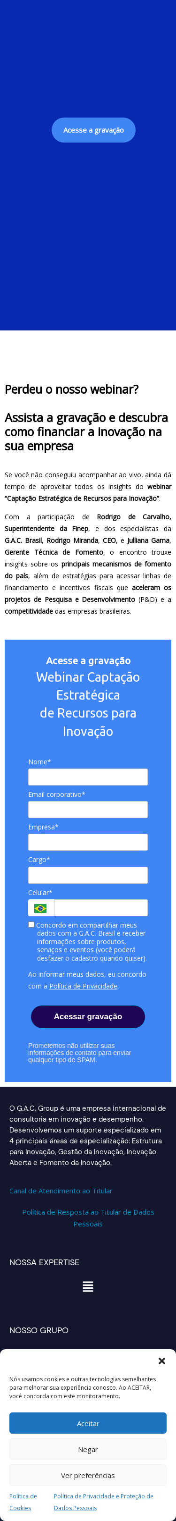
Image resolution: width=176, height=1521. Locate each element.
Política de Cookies (23, 1502)
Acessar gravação (88, 1016)
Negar (88, 1449)
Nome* (39, 762)
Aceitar (88, 1423)
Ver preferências (88, 1475)
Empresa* (43, 827)
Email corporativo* (56, 794)
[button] (162, 1361)
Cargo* (39, 859)
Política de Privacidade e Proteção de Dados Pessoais (103, 1502)
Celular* (40, 892)
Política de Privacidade (83, 985)
